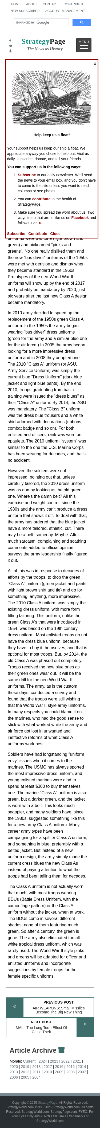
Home (16, 4)
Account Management (65, 11)
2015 (70, 1066)
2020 (14, 1066)
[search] (40, 22)
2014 (82, 1066)
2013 (14, 1072)
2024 (43, 1061)
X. (40, 223)
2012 (25, 1072)
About (31, 4)
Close (55, 234)
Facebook (80, 218)
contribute (41, 199)
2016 (59, 1066)
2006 (14, 1077)
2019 (25, 1066)
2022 (65, 1061)
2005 (25, 1077)
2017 (48, 1066)
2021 (77, 1061)
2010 (48, 1072)
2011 (36, 1072)
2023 (54, 1061)
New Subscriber (24, 11)
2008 (70, 1072)
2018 (36, 1066)
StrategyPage (47, 1102)
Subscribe (27, 175)
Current (29, 1061)
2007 (82, 1072)
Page (44, 45)
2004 (36, 1077)
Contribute (73, 4)
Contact (50, 4)
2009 (59, 1072)
